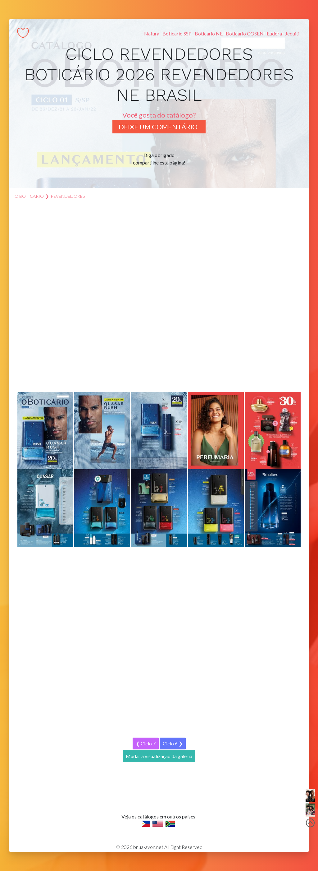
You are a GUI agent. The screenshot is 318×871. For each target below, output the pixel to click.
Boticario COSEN (245, 33)
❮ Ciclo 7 (146, 743)
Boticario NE (209, 33)
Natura (151, 33)
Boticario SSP (177, 33)
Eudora (274, 33)
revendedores (68, 196)
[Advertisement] (159, 299)
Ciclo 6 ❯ (173, 743)
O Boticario (29, 196)
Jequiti (292, 33)
